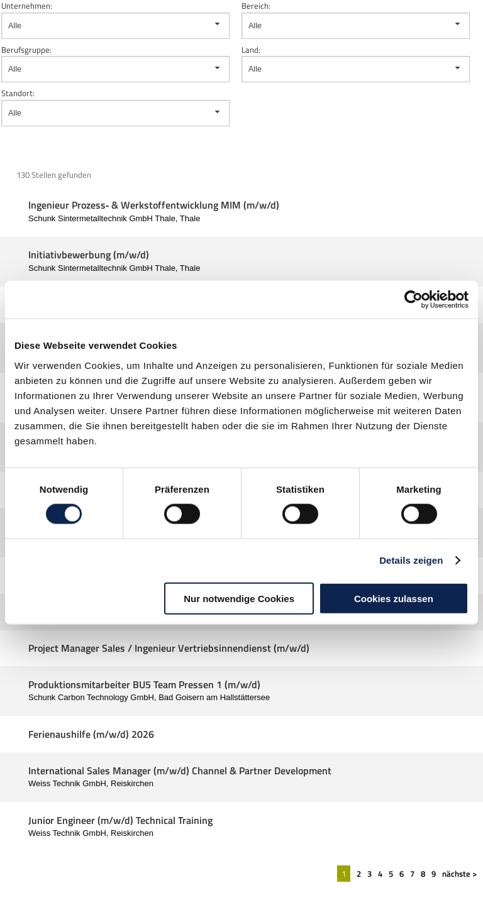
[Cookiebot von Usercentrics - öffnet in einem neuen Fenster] (413, 299)
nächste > (459, 873)
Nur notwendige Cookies (239, 598)
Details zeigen (411, 560)
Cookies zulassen (393, 598)
